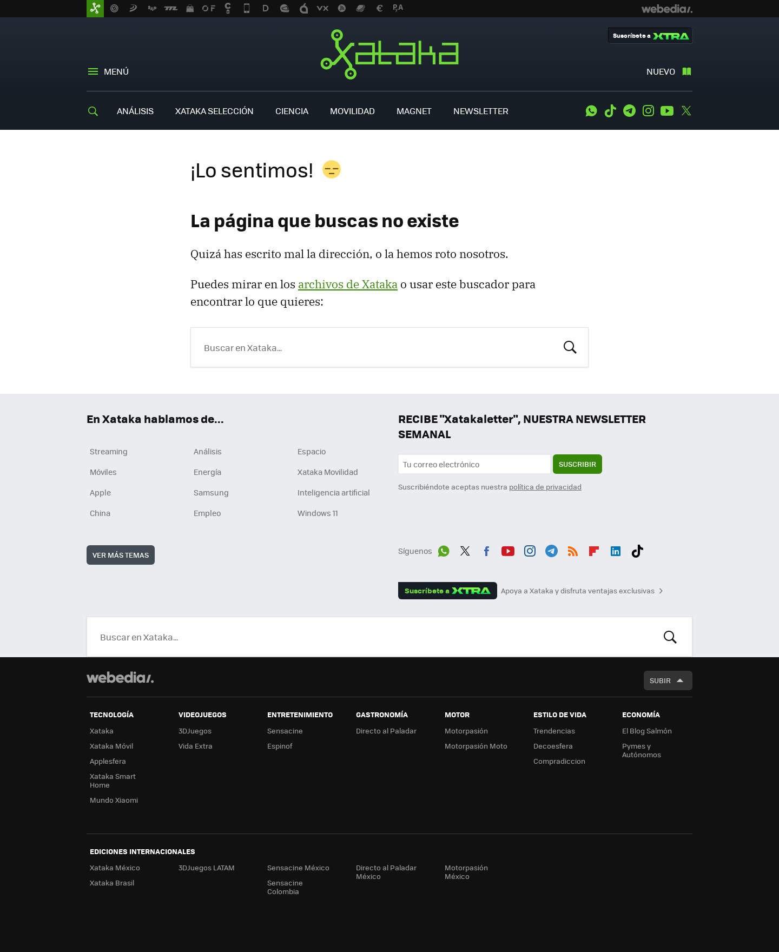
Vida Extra (196, 746)
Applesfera (108, 761)
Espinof (279, 746)
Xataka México (115, 867)
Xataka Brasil (112, 882)
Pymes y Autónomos (641, 750)
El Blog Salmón (647, 730)
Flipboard (594, 549)
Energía (207, 471)
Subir (660, 680)
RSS (573, 549)
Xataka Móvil (111, 746)
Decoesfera (553, 746)
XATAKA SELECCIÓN (214, 110)
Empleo (207, 512)
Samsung (211, 492)
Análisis (208, 451)
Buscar (570, 346)
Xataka (389, 54)
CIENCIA (291, 110)
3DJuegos (195, 730)
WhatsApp (591, 110)
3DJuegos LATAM (207, 867)
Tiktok (610, 110)
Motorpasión (466, 730)
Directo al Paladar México (386, 871)
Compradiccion (559, 761)
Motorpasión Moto (476, 746)
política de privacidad (545, 486)
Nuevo (660, 71)
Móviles (103, 471)
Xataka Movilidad (328, 471)
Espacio (312, 451)
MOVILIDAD (352, 110)
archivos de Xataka (348, 284)
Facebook (486, 549)
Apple (100, 492)
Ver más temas (121, 555)
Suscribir (577, 464)
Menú (116, 71)
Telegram (629, 110)
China (100, 512)
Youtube (667, 110)
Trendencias (554, 730)
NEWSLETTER (481, 110)
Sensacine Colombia (285, 886)
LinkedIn (615, 549)
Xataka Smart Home (113, 780)
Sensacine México (298, 867)
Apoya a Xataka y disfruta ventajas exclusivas (578, 590)
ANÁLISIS (135, 110)
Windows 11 (318, 512)
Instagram (648, 110)
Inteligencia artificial (334, 492)
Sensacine (285, 730)
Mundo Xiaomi (114, 800)
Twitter (685, 110)
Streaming (109, 451)
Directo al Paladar (386, 730)
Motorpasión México (466, 871)
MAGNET (414, 110)
